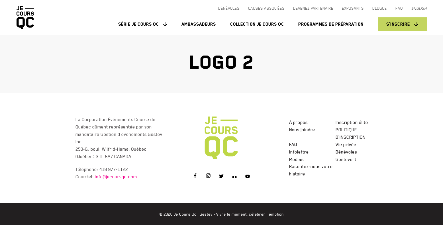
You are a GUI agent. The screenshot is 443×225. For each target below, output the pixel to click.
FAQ (293, 144)
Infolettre (299, 151)
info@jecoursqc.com (116, 176)
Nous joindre (302, 129)
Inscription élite (352, 122)
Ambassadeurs (198, 24)
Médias (296, 159)
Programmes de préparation (331, 24)
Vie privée (346, 144)
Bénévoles (346, 151)
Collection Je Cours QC (257, 24)
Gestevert (346, 159)
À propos (298, 122)
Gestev (206, 214)
